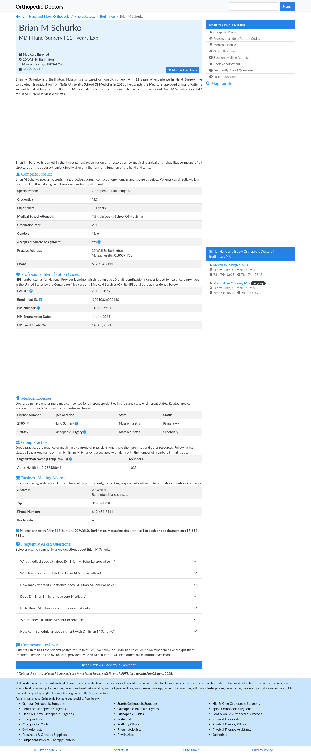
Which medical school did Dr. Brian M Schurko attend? (61, 573)
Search (287, 6)
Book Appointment (224, 64)
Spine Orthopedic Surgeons (232, 709)
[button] (99, 242)
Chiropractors (32, 719)
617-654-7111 (33, 69)
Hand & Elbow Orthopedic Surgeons (48, 714)
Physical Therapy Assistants (232, 729)
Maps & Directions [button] (182, 70)
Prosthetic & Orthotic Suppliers (44, 735)
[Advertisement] (109, 127)
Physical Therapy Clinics (229, 724)
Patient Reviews (222, 77)
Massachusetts (84, 16)
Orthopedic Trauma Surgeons (138, 709)
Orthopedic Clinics (130, 714)
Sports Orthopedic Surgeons (137, 703)
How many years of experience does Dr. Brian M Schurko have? (68, 585)
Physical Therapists (226, 719)
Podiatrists (124, 719)
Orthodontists (32, 729)
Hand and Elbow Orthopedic (49, 16)
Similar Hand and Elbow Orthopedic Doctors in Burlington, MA (242, 253)
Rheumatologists (129, 729)
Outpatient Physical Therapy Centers (48, 740)
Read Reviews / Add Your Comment (108, 665)
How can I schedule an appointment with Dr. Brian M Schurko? (67, 631)
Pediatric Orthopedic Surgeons (44, 709)
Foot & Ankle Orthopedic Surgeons (237, 714)
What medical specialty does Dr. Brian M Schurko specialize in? (67, 561)
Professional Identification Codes (234, 38)
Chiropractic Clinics (36, 724)
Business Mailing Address (229, 57)
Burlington (107, 16)
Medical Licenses (223, 45)
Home (20, 16)
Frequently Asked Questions (231, 70)
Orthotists (220, 735)
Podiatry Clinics (128, 724)
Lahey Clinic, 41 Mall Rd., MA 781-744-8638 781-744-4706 (237, 288)
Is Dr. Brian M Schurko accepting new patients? (55, 608)
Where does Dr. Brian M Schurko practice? (52, 620)
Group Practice (222, 51)
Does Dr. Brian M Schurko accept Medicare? (53, 596)
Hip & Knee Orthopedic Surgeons (236, 703)
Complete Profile (223, 32)
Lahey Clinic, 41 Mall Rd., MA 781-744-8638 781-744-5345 (235, 269)
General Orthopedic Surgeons (43, 703)
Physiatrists (125, 735)
